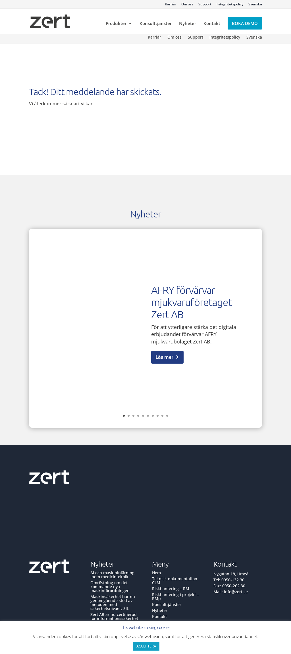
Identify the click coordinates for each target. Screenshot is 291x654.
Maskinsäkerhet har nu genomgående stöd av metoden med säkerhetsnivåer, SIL (112, 602)
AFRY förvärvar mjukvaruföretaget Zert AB (191, 302)
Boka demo (245, 23)
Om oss (187, 5)
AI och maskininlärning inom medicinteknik (112, 574)
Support (204, 5)
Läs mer (164, 357)
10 (167, 416)
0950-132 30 (232, 579)
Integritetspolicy (230, 5)
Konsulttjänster (156, 23)
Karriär (170, 5)
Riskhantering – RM (170, 588)
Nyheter (187, 23)
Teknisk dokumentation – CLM (176, 580)
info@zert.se (236, 591)
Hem (156, 572)
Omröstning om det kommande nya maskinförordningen (110, 586)
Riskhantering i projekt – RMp (175, 596)
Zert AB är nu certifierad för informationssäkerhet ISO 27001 (114, 618)
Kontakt (211, 23)
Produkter (116, 23)
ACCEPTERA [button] (146, 646)
